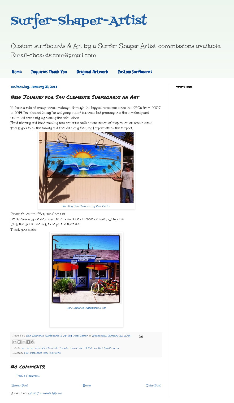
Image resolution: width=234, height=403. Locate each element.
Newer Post (20, 385)
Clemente (52, 348)
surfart (98, 348)
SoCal (88, 348)
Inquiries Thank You (49, 72)
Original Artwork (92, 72)
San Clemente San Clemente (42, 353)
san (81, 348)
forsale (64, 348)
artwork (40, 348)
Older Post (153, 385)
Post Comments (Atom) (45, 393)
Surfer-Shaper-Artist (79, 21)
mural (74, 348)
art (24, 348)
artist (30, 348)
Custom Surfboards (135, 72)
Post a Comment (28, 376)
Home (17, 72)
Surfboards (111, 348)
